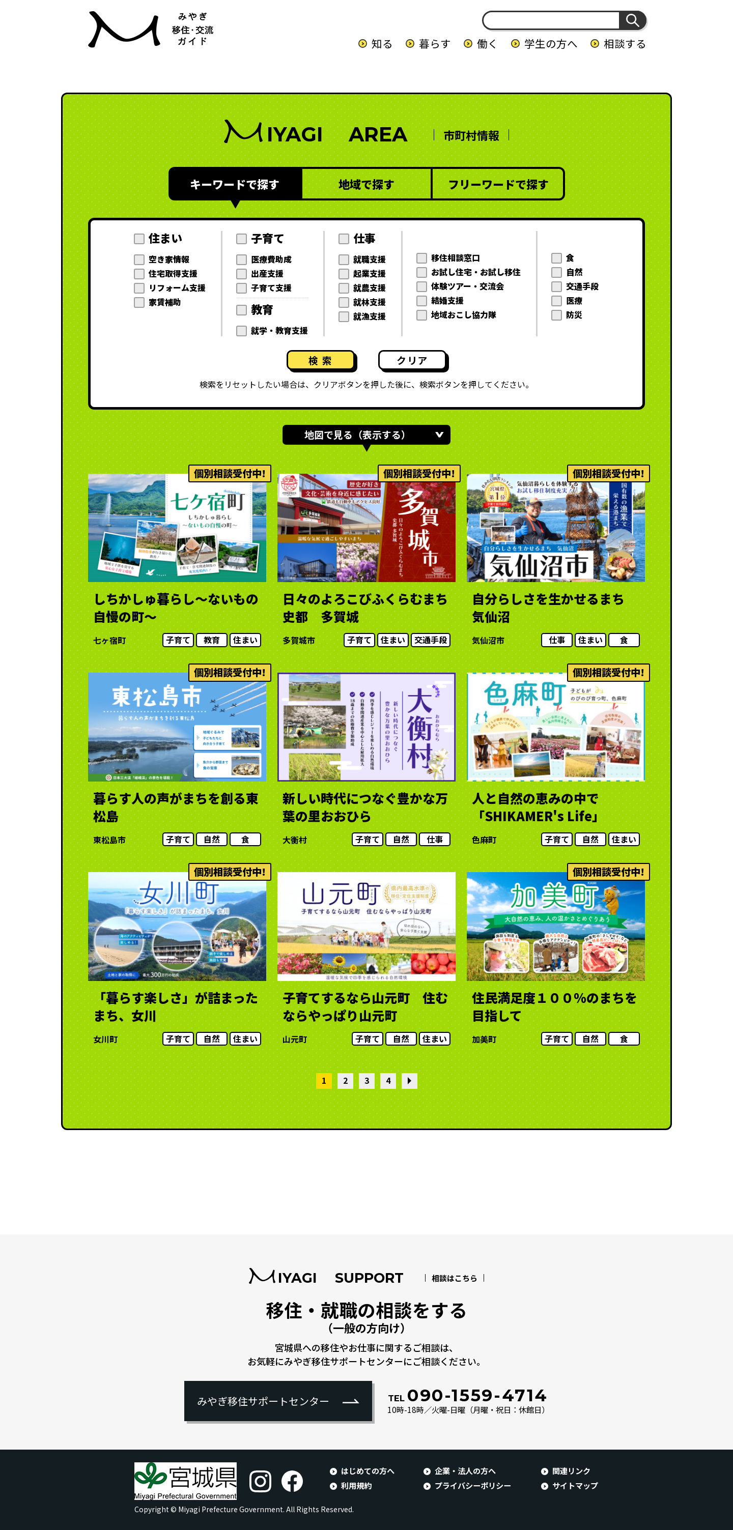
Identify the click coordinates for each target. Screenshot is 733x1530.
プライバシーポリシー (473, 1485)
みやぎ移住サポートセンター (263, 1401)
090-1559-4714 (468, 1395)
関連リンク (571, 1470)
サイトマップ (575, 1485)
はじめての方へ (367, 1470)
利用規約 (356, 1485)
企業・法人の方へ (465, 1470)
